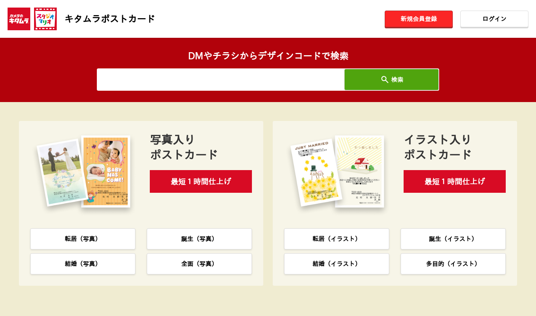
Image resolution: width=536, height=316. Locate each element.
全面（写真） (199, 264)
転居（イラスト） (336, 239)
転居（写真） (83, 239)
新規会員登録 (419, 19)
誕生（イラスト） (453, 239)
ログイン (494, 19)
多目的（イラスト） (453, 264)
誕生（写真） (199, 239)
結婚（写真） (83, 264)
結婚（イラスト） (336, 264)
